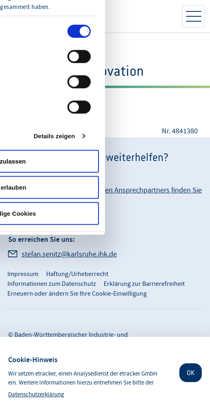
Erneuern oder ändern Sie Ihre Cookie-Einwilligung (77, 294)
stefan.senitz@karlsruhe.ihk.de (69, 254)
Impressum (22, 274)
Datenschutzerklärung (36, 394)
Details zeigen (54, 135)
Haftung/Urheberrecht (77, 274)
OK (190, 373)
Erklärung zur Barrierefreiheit (144, 284)
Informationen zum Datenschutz (51, 284)
